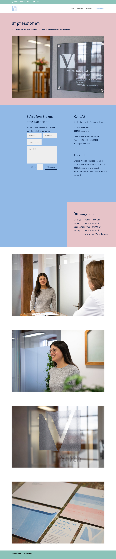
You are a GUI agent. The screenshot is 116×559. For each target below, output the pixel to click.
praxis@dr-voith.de (82, 143)
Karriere (80, 8)
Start (72, 8)
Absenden (51, 167)
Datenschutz (16, 554)
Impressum (28, 554)
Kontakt (89, 8)
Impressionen (99, 8)
